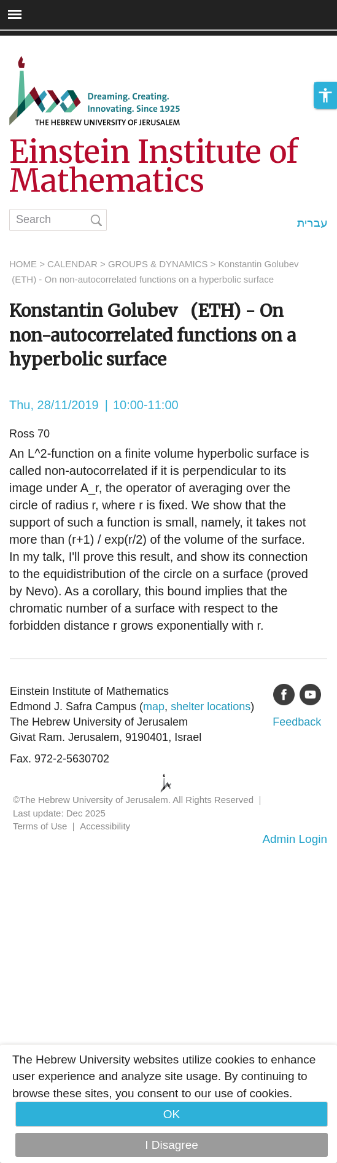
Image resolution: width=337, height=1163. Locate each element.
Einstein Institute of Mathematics (153, 166)
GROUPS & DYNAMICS (158, 264)
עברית (312, 222)
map (154, 706)
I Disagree (171, 1144)
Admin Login (294, 839)
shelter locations (210, 706)
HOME (23, 264)
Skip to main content (53, 43)
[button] (325, 106)
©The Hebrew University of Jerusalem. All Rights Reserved (133, 799)
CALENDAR (72, 264)
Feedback (297, 722)
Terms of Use (40, 826)
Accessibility (105, 826)
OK (171, 1114)
